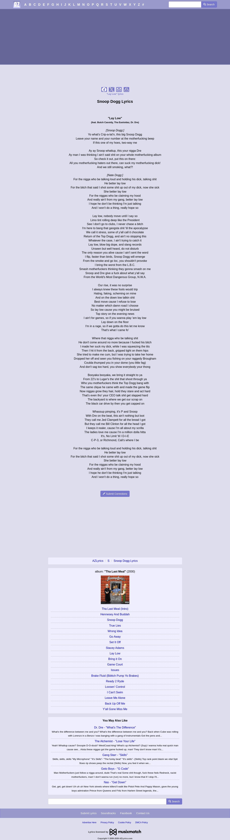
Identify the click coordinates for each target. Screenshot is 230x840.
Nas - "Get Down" (115, 782)
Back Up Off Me (115, 703)
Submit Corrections (115, 493)
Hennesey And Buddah (115, 614)
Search (208, 4)
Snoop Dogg (115, 619)
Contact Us (142, 813)
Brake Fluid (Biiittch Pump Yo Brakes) (115, 675)
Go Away (115, 636)
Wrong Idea (115, 631)
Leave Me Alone (115, 697)
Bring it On (115, 658)
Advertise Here (89, 822)
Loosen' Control (115, 686)
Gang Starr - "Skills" (115, 754)
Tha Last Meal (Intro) (115, 608)
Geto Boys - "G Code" (115, 768)
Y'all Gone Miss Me (115, 709)
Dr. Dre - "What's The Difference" (115, 727)
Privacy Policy (107, 822)
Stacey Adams (115, 647)
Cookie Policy (124, 822)
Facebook (126, 813)
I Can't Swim (115, 692)
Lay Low (115, 653)
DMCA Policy (141, 822)
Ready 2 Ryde (115, 681)
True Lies (115, 625)
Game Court (115, 664)
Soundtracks (108, 813)
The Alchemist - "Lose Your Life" (115, 741)
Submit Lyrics (89, 813)
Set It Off (115, 642)
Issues (115, 670)
